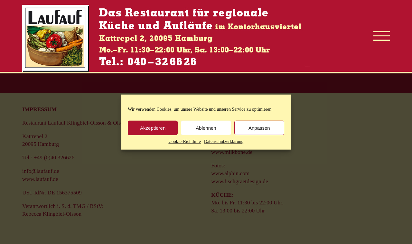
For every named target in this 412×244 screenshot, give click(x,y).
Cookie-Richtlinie (184, 141)
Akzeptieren (152, 127)
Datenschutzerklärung (224, 141)
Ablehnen (206, 127)
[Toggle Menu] (381, 36)
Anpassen (259, 127)
